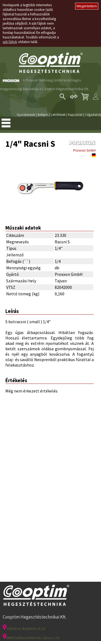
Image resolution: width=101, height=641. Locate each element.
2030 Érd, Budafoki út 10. (24, 628)
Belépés (43, 114)
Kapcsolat (75, 114)
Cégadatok (93, 114)
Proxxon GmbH (84, 150)
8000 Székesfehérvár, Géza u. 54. (31, 637)
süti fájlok (10, 42)
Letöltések (58, 114)
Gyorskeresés (26, 114)
